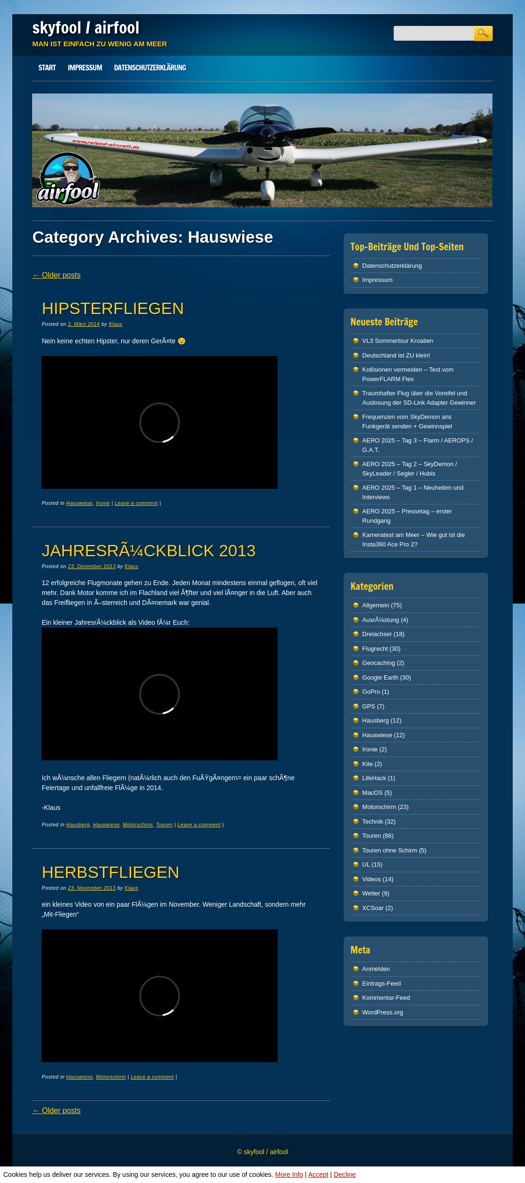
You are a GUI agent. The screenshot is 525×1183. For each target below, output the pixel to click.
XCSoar (373, 907)
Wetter (371, 893)
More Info (289, 1174)
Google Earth (380, 677)
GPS (368, 706)
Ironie (103, 503)
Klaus (116, 324)
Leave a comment (136, 503)
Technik (372, 821)
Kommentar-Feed (386, 997)
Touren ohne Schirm (389, 850)
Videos (371, 879)
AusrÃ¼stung (380, 619)
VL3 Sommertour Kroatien (397, 340)
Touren (164, 824)
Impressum (85, 67)
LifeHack (374, 778)
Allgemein (375, 605)
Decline (345, 1174)
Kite (367, 763)
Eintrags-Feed (381, 983)
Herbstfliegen (110, 872)
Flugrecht (375, 648)
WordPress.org (382, 1012)
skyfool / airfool (85, 27)
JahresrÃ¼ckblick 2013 (148, 550)
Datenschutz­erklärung (150, 67)
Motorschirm (138, 824)
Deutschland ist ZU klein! (396, 355)
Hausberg (78, 824)
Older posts (56, 275)
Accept (318, 1174)
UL (366, 864)
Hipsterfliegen (113, 308)
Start (47, 67)
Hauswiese (79, 503)
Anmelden (376, 968)
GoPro (371, 691)
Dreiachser (377, 634)
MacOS (372, 792)
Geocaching (378, 662)
